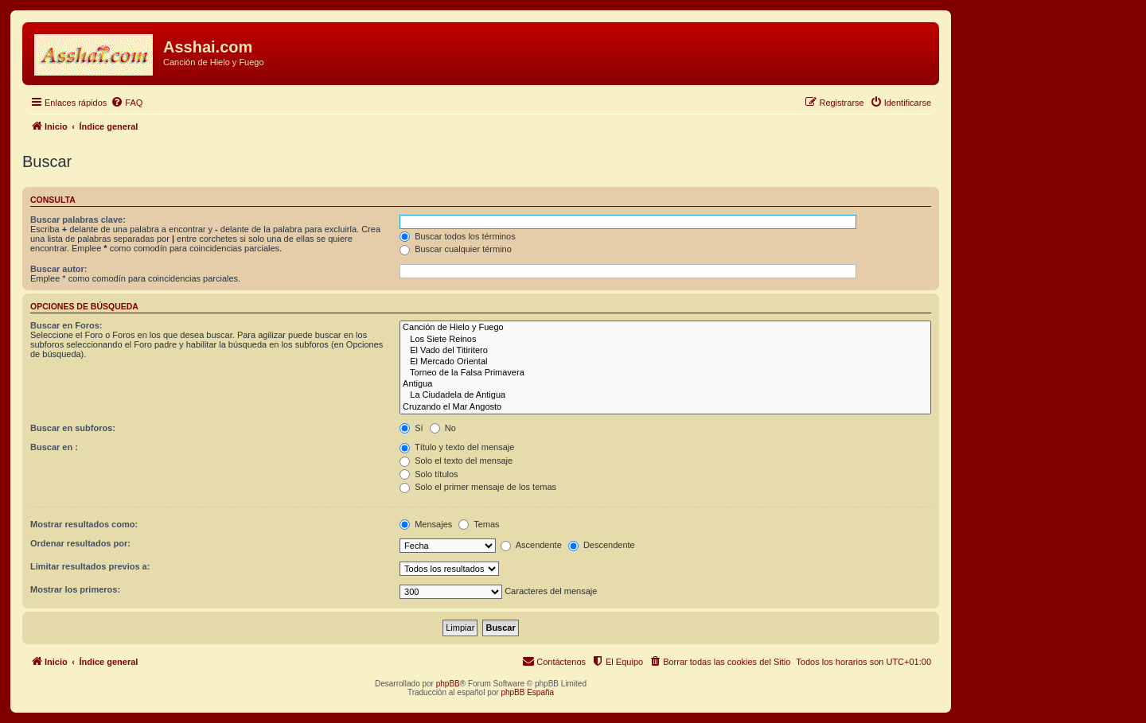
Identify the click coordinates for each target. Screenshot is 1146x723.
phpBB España (527, 692)
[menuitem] (126, 102)
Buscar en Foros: (66, 325)
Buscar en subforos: (72, 428)
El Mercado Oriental (665, 361)
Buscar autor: (59, 269)
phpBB (448, 683)
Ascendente (531, 545)
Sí (411, 428)
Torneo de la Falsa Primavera (665, 373)
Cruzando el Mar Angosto (665, 407)
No (443, 428)
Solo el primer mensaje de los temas (478, 487)
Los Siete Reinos (665, 339)
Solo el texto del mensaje (456, 460)
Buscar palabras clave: (78, 219)
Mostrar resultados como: (84, 524)
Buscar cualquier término (456, 249)
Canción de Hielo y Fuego (665, 327)
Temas (478, 524)
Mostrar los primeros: (75, 589)
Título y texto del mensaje (457, 447)
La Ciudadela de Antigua (665, 395)
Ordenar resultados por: (80, 543)
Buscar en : (54, 447)
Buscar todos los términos (458, 236)
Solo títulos (429, 474)
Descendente (601, 545)
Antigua (665, 384)
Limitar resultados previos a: (90, 566)
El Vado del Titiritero (665, 350)
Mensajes (426, 524)
